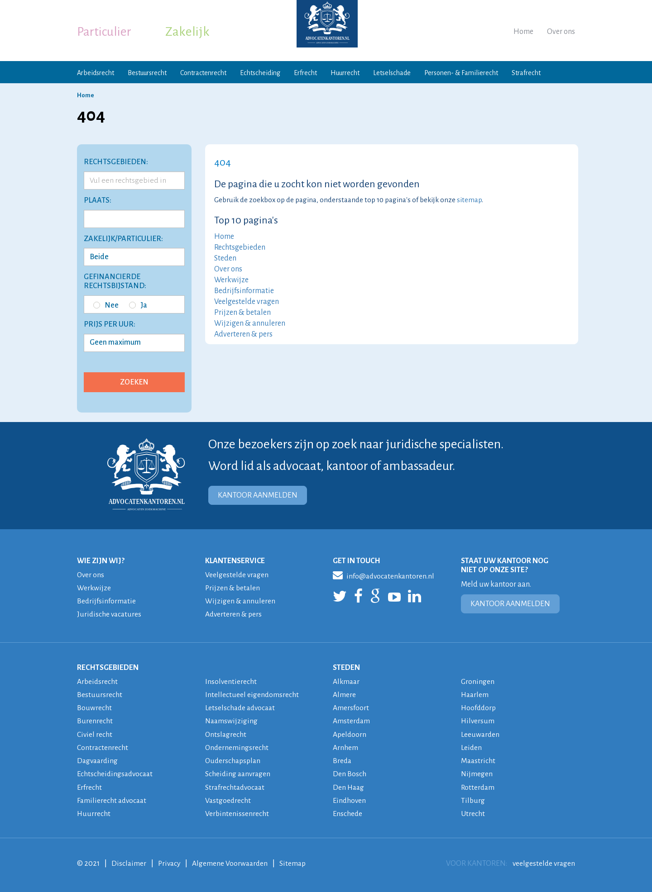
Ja (138, 305)
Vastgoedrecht (228, 799)
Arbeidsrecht (95, 72)
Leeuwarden (481, 734)
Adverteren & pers (243, 334)
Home (523, 32)
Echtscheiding (260, 72)
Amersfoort (351, 707)
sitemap (469, 200)
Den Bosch (349, 773)
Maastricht (478, 760)
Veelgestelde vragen (246, 302)
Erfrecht (305, 72)
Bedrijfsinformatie (244, 291)
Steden (225, 258)
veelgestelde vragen (543, 862)
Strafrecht (526, 72)
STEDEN (346, 667)
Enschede (348, 812)
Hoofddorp (479, 707)
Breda (342, 760)
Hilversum (478, 720)
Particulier (104, 31)
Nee (106, 305)
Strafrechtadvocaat (236, 786)
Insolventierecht (231, 681)
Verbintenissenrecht (237, 812)
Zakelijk (187, 31)
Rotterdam (478, 786)
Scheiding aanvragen (239, 773)
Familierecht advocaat (113, 799)
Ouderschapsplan (234, 760)
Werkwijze (231, 280)
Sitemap (296, 862)
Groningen (478, 681)
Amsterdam (352, 720)
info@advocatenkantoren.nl (385, 575)
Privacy (170, 862)
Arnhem (345, 747)
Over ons (561, 32)
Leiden (472, 747)
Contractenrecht (203, 72)
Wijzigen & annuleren (249, 323)
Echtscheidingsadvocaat (116, 773)
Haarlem (475, 694)
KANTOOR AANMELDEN (257, 495)
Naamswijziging (232, 720)
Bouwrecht (94, 707)
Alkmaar (347, 681)
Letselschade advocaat (241, 707)
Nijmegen (477, 773)
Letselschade (392, 72)
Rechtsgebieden (239, 247)
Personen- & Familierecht (461, 72)
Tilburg (473, 799)
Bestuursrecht (147, 72)
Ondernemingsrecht (237, 747)
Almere (344, 694)
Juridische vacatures (110, 614)
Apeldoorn (350, 734)
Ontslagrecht (226, 734)
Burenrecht (95, 720)
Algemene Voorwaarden (232, 862)
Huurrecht (345, 72)
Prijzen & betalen (242, 312)
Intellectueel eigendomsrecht (252, 694)
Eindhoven (350, 799)
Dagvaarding (98, 760)
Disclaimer (129, 862)
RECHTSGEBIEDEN (108, 667)
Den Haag (349, 786)
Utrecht (473, 812)
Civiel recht (95, 734)
